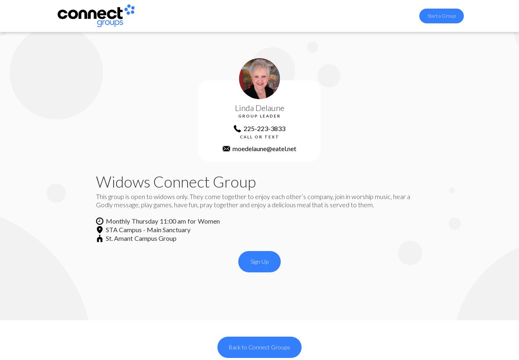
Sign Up (259, 261)
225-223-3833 (264, 128)
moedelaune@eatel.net (264, 148)
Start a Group (441, 16)
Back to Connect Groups (259, 347)
